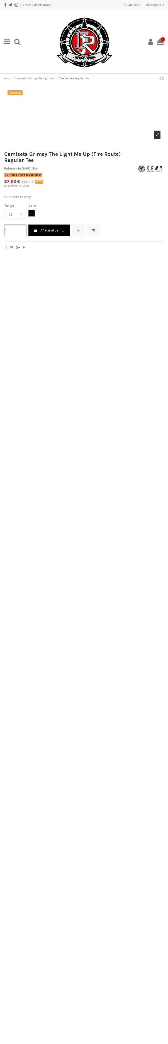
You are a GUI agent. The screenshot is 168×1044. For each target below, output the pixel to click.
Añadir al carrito (48, 230)
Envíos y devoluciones (37, 5)
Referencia (12, 168)
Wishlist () (133, 5)
